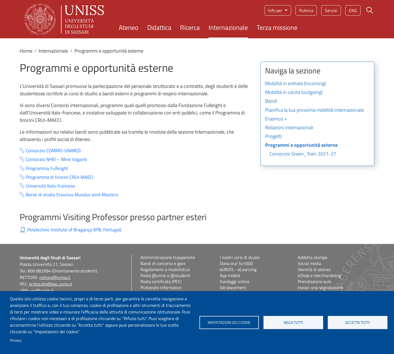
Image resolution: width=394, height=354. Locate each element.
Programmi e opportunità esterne (301, 145)
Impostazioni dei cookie (229, 322)
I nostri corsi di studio (240, 257)
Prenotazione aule (314, 281)
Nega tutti (293, 322)
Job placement (233, 287)
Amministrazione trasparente (167, 257)
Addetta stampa (312, 257)
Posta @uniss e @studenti (165, 275)
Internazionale (228, 27)
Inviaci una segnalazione (320, 287)
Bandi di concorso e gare (163, 263)
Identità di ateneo (314, 269)
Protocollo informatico (160, 287)
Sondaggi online (234, 281)
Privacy (16, 340)
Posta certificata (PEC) (160, 281)
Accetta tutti (357, 322)
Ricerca (190, 27)
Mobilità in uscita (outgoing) (294, 92)
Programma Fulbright (47, 168)
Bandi (271, 101)
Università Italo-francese (50, 186)
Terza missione (277, 27)
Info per (275, 10)
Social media (309, 263)
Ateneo (128, 27)
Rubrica (306, 10)
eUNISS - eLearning (238, 269)
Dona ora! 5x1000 (236, 263)
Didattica (159, 27)
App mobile (230, 275)
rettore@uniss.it (54, 277)
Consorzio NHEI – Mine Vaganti (56, 159)
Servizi (331, 10)
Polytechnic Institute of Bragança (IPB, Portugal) (74, 229)
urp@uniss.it (42, 290)
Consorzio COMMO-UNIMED (53, 150)
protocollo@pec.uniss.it (50, 284)
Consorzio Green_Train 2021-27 (303, 154)
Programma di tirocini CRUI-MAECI (59, 177)
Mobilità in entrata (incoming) (295, 83)
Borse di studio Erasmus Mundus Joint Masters (72, 194)
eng (353, 10)
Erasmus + (276, 119)
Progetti (273, 136)
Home (26, 50)
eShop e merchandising (319, 275)
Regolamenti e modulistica (165, 269)
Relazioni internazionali (289, 128)
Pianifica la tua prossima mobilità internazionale (314, 110)
